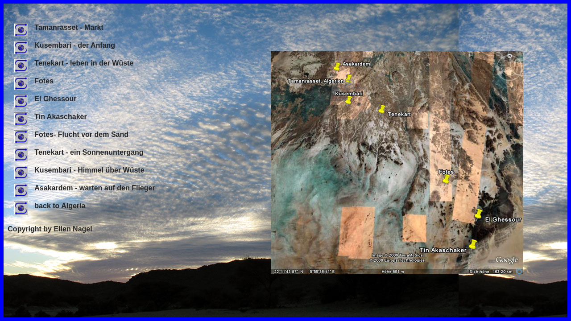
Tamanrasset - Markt (58, 27)
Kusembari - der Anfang (64, 45)
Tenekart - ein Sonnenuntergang (78, 152)
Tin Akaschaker (50, 116)
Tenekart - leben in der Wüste (73, 63)
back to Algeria (49, 206)
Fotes (34, 81)
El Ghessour (45, 99)
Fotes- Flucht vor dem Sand (71, 134)
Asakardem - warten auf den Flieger (84, 188)
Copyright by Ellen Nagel (50, 229)
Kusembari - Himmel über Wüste (79, 170)
